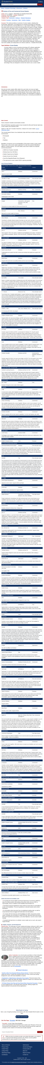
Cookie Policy (5, 1048)
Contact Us (25, 1054)
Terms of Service (6, 1045)
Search (40, 4)
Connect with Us (27, 1048)
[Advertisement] (22, 75)
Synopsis (8, 20)
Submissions (26, 1045)
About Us (25, 1050)
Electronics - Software (14, 18)
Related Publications (26, 18)
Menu (40, 2)
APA (17, 1020)
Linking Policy (5, 1050)
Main (19, 20)
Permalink (12, 1020)
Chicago (23, 1020)
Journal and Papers (27, 1046)
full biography (17, 966)
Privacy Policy (5, 1046)
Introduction (14, 20)
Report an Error (26, 1052)
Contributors (5, 1054)
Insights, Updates (26, 20)
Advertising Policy (6, 1052)
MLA (19, 1020)
